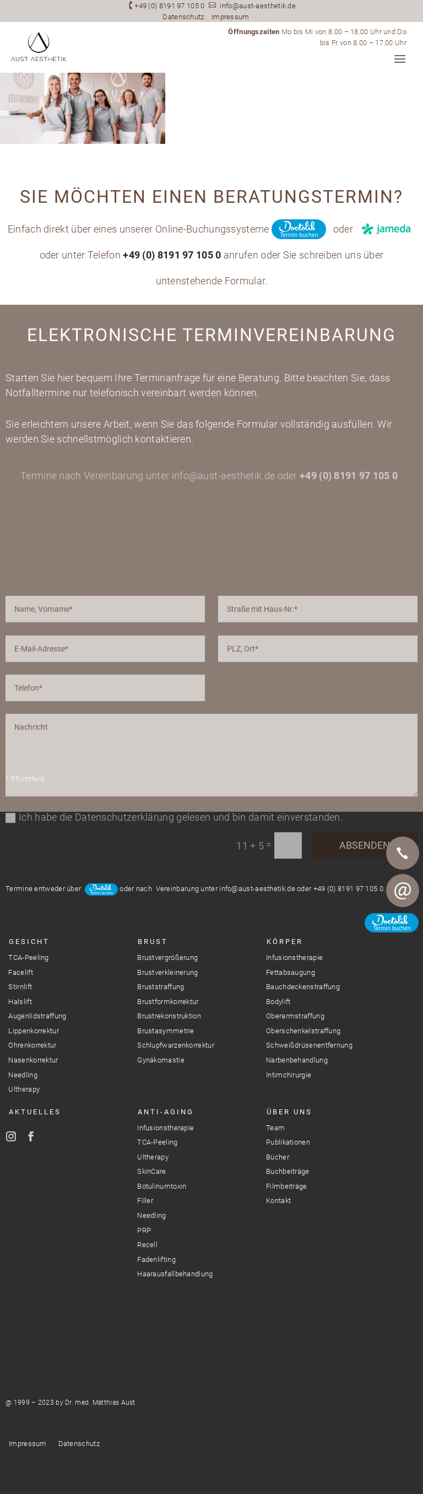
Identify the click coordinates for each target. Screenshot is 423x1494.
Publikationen (288, 1142)
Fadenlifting (156, 1259)
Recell (147, 1244)
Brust (153, 941)
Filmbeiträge (286, 1186)
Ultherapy (24, 1089)
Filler (145, 1200)
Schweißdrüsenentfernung (309, 1045)
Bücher (277, 1157)
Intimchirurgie (288, 1075)
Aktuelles (35, 1112)
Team (275, 1128)
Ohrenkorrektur (32, 1045)
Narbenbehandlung (297, 1060)
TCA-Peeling (28, 957)
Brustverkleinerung (167, 972)
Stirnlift (20, 987)
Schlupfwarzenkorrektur (175, 1045)
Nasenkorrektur (33, 1060)
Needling (22, 1075)
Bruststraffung (160, 987)
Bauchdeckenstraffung (303, 987)
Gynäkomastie (161, 1060)
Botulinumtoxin (161, 1186)
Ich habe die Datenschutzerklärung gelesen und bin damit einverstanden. (174, 934)
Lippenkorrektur (33, 1031)
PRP (144, 1230)
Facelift (20, 972)
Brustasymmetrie (165, 1031)
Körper (285, 941)
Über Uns (289, 1112)
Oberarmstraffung (295, 1016)
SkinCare (151, 1171)
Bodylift (278, 1001)
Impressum (231, 17)
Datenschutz (183, 17)
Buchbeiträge (288, 1171)
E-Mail (402, 890)
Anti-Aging (166, 1112)
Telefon (402, 853)
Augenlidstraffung (37, 1016)
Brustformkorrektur (167, 1001)
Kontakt (278, 1200)
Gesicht (29, 941)
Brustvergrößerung (167, 957)
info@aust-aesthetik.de (258, 6)
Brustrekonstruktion (169, 1016)
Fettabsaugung (290, 972)
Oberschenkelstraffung (303, 1031)
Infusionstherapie (294, 957)
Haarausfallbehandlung (175, 1274)
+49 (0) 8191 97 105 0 (169, 6)
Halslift (19, 1001)
